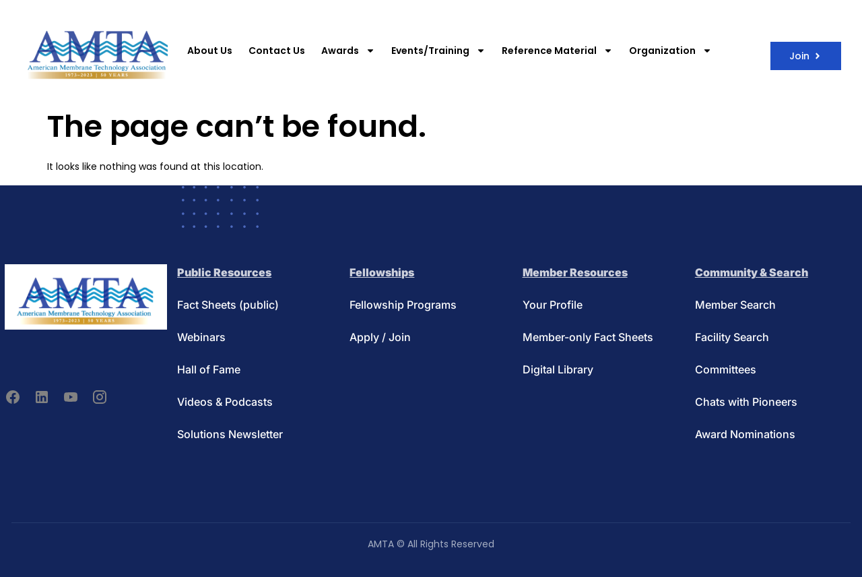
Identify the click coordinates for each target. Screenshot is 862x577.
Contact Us (276, 50)
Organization (670, 50)
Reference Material (557, 50)
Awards (348, 50)
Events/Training (438, 50)
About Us (209, 50)
